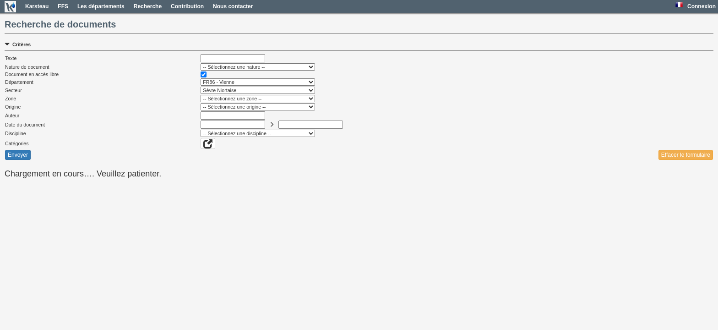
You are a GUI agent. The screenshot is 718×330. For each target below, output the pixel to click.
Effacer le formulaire (685, 155)
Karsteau (37, 6)
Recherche (148, 6)
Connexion (701, 6)
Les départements (101, 6)
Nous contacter (233, 6)
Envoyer (18, 155)
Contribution (187, 6)
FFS (63, 6)
